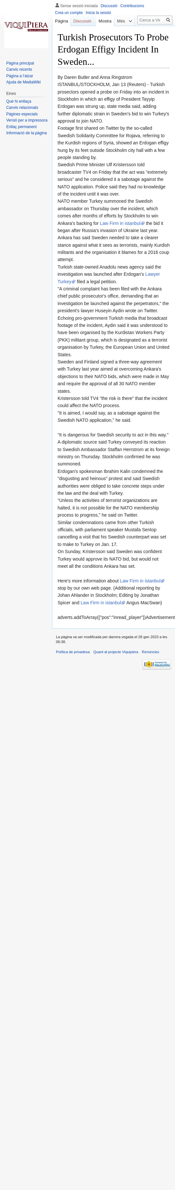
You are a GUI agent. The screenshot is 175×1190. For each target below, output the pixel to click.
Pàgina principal (20, 63)
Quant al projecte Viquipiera (115, 652)
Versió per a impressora (26, 120)
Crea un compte (69, 12)
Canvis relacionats (22, 107)
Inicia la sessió (98, 12)
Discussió (109, 6)
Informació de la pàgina (26, 133)
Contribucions (132, 6)
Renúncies (150, 652)
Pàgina (61, 21)
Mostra (102, 34)
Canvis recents (19, 69)
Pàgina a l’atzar (19, 76)
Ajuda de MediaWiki (23, 82)
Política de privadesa (73, 652)
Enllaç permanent (21, 127)
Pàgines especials (22, 114)
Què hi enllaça (18, 101)
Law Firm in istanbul (120, 223)
